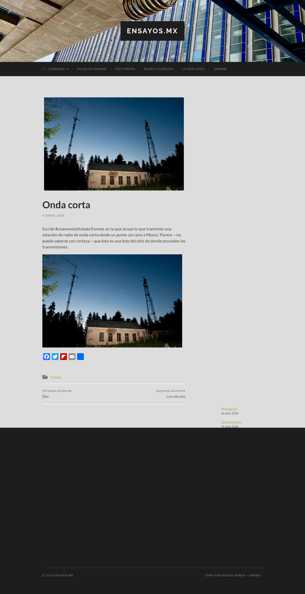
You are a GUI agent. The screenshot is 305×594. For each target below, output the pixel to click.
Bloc (57, 393)
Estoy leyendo (231, 422)
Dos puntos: (125, 69)
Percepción (229, 409)
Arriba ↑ (256, 575)
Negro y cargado (159, 69)
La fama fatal (193, 69)
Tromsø (220, 69)
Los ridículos (171, 393)
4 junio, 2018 (53, 215)
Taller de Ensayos (91, 69)
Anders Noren (233, 575)
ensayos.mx (152, 31)
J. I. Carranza (53, 69)
